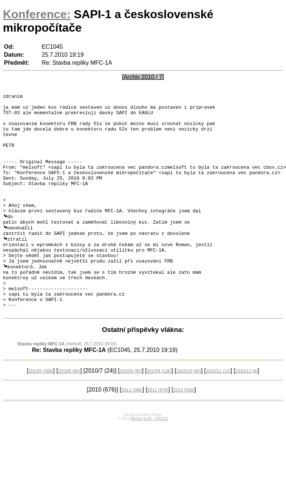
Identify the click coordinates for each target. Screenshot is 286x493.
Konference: (37, 14)
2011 (132, 432)
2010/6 (69, 413)
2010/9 (159, 413)
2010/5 (40, 413)
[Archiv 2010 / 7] (143, 77)
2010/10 (188, 413)
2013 (183, 432)
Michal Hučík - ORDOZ (149, 461)
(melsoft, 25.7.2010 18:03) (67, 386)
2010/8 (130, 413)
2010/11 (218, 413)
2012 (157, 432)
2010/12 (246, 413)
